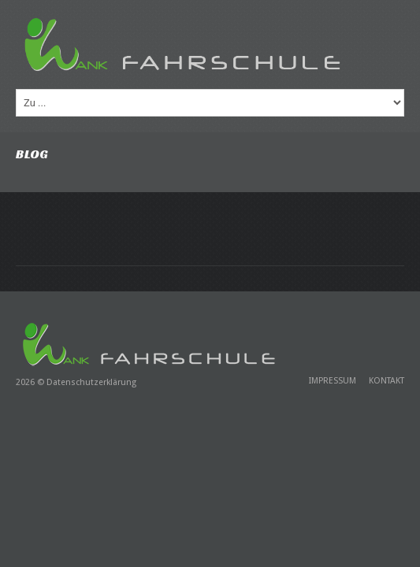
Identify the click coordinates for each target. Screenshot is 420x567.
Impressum (332, 381)
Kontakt (386, 381)
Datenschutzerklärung (91, 382)
